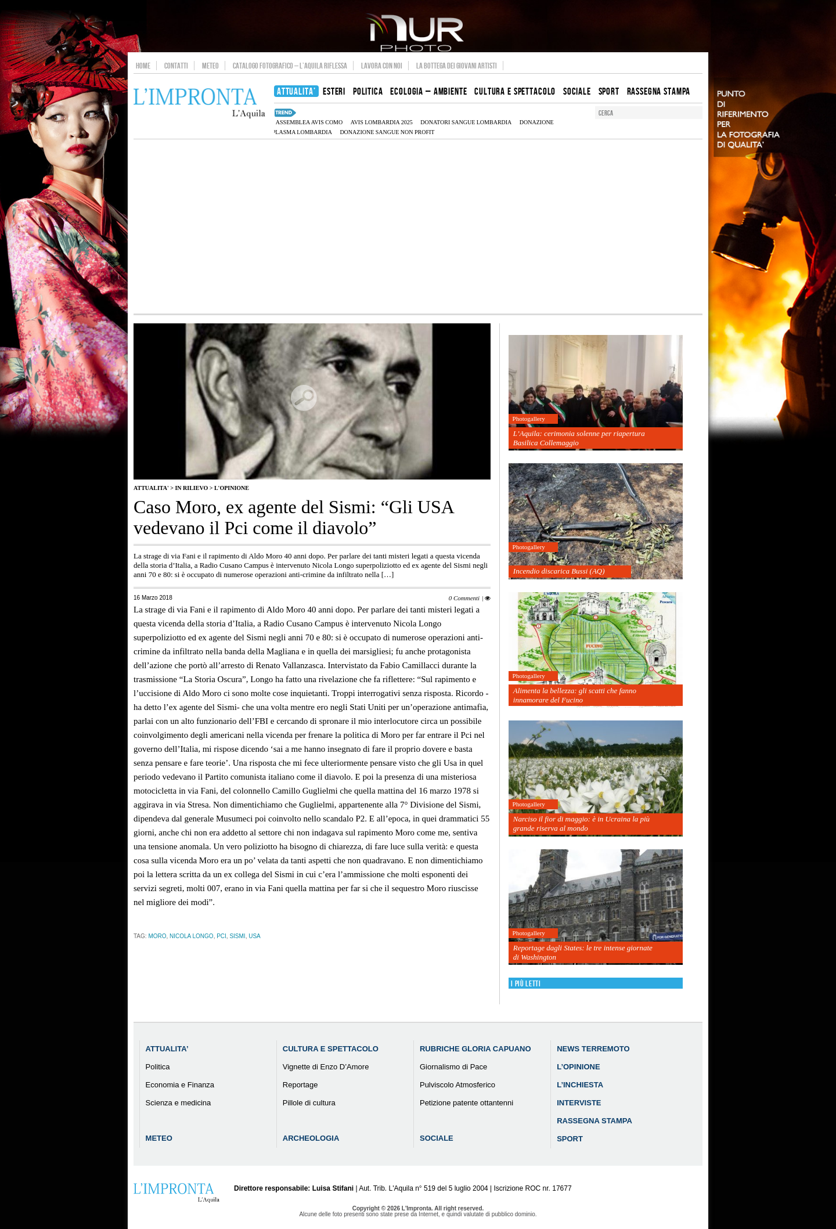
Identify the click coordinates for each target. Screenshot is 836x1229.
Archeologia (311, 1138)
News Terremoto (593, 1048)
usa (254, 936)
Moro (157, 936)
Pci (221, 936)
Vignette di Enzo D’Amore (326, 1066)
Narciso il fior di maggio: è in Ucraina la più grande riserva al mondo (581, 823)
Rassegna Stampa (594, 1120)
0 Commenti (464, 597)
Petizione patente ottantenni (466, 1102)
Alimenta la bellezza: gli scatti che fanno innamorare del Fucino (574, 695)
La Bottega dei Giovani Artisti (456, 65)
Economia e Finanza (180, 1084)
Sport (570, 1138)
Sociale (436, 1138)
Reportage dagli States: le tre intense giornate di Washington (583, 952)
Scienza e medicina (178, 1102)
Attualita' (151, 488)
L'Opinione (231, 488)
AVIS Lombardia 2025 (382, 122)
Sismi (237, 936)
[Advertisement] (418, 226)
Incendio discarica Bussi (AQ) (559, 571)
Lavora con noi (381, 65)
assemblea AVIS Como (309, 122)
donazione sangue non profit (387, 132)
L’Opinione (578, 1066)
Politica (158, 1066)
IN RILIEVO (191, 488)
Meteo (210, 65)
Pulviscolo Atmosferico (457, 1084)
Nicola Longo (192, 936)
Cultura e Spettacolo (331, 1048)
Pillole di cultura (309, 1102)
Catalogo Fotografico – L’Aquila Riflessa (290, 65)
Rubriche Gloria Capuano (475, 1048)
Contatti (176, 65)
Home (143, 65)
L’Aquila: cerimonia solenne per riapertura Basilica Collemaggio (579, 438)
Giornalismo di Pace (453, 1066)
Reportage (300, 1084)
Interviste (579, 1102)
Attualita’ (167, 1048)
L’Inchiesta (580, 1084)
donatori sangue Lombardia (465, 122)
